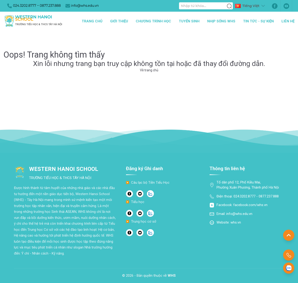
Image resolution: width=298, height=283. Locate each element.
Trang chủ (92, 21)
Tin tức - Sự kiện (258, 21)
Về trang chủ (149, 70)
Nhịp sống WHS (221, 21)
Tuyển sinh (189, 21)
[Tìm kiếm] (229, 3)
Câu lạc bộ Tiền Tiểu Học (150, 182)
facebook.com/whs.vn (250, 205)
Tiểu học (137, 202)
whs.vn (235, 222)
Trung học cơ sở (143, 221)
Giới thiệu (119, 21)
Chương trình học (153, 21)
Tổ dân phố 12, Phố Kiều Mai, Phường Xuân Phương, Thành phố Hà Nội (248, 185)
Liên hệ (288, 21)
